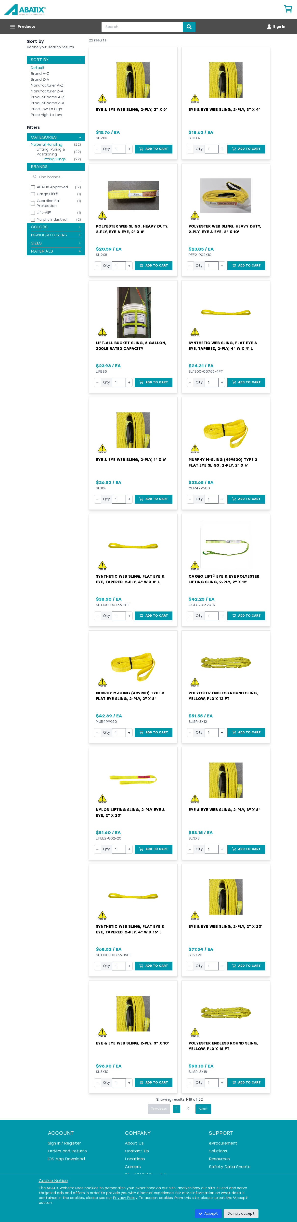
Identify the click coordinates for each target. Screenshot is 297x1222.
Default (38, 68)
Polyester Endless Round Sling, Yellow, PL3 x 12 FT (223, 696)
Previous (159, 1109)
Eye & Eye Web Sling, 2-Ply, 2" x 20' (225, 926)
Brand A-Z (40, 74)
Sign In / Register (64, 1143)
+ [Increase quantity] (129, 149)
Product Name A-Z (47, 97)
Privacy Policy (125, 1198)
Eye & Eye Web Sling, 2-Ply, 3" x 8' (224, 810)
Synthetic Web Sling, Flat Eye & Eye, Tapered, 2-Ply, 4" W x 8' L (130, 579)
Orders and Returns (67, 1151)
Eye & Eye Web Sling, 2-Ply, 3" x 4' (224, 109)
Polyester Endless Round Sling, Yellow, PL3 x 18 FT (223, 1046)
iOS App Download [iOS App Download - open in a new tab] (66, 1159)
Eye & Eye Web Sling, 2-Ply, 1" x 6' (131, 460)
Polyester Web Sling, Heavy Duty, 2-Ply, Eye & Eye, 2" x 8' (132, 229)
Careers (133, 1166)
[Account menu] (275, 27)
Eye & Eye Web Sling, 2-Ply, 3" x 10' (132, 1043)
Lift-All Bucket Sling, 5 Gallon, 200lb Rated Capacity (131, 346)
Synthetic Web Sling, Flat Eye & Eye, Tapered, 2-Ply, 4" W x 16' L (130, 929)
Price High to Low (46, 115)
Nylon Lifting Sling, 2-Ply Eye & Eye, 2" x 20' (130, 813)
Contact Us (137, 1151)
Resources (219, 1159)
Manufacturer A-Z (47, 85)
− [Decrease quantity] (97, 149)
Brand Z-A (40, 79)
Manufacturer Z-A (47, 91)
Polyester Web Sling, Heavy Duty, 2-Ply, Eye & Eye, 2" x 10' (225, 229)
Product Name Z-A (47, 103)
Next (203, 1109)
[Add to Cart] (153, 149)
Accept (208, 1213)
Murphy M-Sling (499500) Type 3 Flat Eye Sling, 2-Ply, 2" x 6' (223, 463)
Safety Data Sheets (229, 1166)
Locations (135, 1159)
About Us (134, 1143)
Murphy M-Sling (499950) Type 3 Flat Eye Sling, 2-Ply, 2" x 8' (130, 696)
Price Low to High (46, 109)
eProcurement (223, 1143)
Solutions (218, 1151)
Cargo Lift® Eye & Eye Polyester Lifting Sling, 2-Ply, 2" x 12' (224, 579)
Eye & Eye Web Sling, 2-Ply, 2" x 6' (131, 109)
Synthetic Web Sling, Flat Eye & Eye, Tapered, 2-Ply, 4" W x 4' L (223, 346)
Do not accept (241, 1213)
